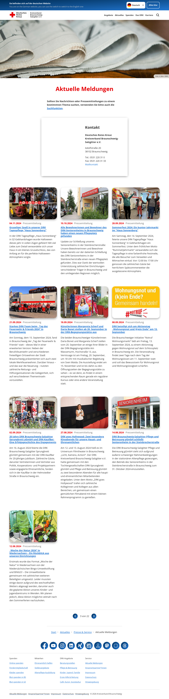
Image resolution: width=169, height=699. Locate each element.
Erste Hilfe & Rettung (69, 677)
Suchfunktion (55, 108)
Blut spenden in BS (17, 677)
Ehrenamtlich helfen (43, 663)
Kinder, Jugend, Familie (70, 672)
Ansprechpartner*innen (96, 668)
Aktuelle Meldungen (94, 663)
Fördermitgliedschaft (18, 668)
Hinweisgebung (92, 682)
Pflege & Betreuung (68, 668)
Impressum (90, 672)
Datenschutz (90, 677)
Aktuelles (119, 15)
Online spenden (16, 663)
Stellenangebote (42, 668)
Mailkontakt (91, 164)
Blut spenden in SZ (17, 682)
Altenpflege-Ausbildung (45, 672)
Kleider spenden (16, 672)
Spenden (130, 15)
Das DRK (140, 15)
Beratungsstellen (67, 663)
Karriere (149, 15)
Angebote (108, 15)
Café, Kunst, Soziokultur (70, 682)
